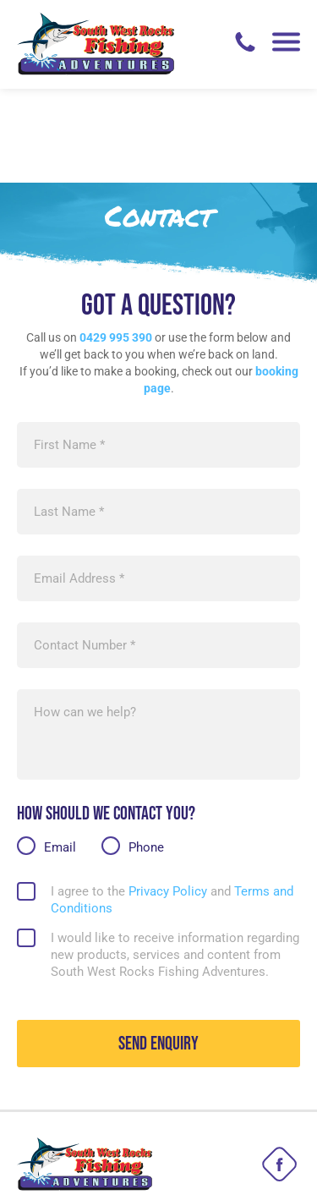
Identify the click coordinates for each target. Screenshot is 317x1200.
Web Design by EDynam (158, 1174)
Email (56, 752)
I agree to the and (172, 806)
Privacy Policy (167, 797)
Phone (141, 752)
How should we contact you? (106, 720)
